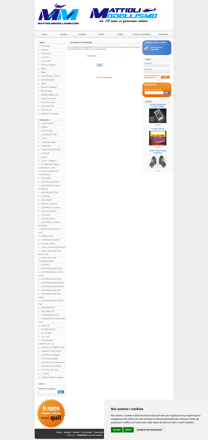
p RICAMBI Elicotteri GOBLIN (52, 283)
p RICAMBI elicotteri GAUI (51, 279)
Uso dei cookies (95, 435)
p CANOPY (45, 265)
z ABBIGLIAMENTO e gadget (52, 377)
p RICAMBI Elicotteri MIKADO (52, 287)
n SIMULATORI (47, 236)
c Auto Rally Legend (48, 142)
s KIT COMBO (46, 333)
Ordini (120, 34)
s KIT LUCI (45, 337)
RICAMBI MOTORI (48, 329)
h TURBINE (45, 196)
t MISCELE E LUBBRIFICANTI (53, 347)
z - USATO (45, 374)
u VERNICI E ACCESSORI (51, 366)
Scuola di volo (46, 110)
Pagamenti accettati (48, 99)
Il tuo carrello (46, 61)
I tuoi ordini (45, 57)
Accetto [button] (116, 430)
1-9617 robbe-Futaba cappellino (157, 152)
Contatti (82, 34)
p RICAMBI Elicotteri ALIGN (51, 268)
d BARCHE (45, 153)
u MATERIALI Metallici (49, 359)
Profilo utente (46, 54)
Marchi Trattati (46, 91)
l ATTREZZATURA (48, 219)
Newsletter (163, 34)
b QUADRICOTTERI (49, 135)
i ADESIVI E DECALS (49, 204)
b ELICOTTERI (47, 131)
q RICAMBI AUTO (48, 311)
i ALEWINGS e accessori (50, 208)
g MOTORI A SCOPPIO (50, 182)
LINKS (43, 84)
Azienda (63, 34)
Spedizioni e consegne (49, 114)
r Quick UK (45, 326)
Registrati (44, 50)
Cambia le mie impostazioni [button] (149, 430)
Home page (45, 46)
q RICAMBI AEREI (48, 308)
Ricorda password (151, 76)
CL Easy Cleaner (158, 129)
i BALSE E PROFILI (48, 211)
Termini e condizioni (142, 34)
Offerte (43, 69)
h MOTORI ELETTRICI (49, 193)
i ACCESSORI (46, 200)
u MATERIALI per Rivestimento (53, 362)
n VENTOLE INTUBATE (50, 240)
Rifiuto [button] (129, 430)
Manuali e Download (49, 87)
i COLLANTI (45, 215)
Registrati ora (149, 78)
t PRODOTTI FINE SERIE (51, 351)
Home (44, 34)
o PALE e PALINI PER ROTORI (53, 247)
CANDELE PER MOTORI (51, 150)
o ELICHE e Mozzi (48, 244)
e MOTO (44, 157)
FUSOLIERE (46, 178)
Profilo (101, 34)
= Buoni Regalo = (47, 123)
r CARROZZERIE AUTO (50, 315)
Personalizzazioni (47, 106)
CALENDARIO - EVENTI (50, 76)
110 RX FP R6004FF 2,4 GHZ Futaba (158, 106)
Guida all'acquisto (47, 80)
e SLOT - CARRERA (49, 161)
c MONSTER (46, 146)
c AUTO (44, 138)
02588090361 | (83, 435)
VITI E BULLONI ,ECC (49, 370)
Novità (43, 72)
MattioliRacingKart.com (50, 95)
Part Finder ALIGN (48, 102)
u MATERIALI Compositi (50, 355)
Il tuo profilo (87, 432)
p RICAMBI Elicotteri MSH (51, 290)
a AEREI (44, 127)
